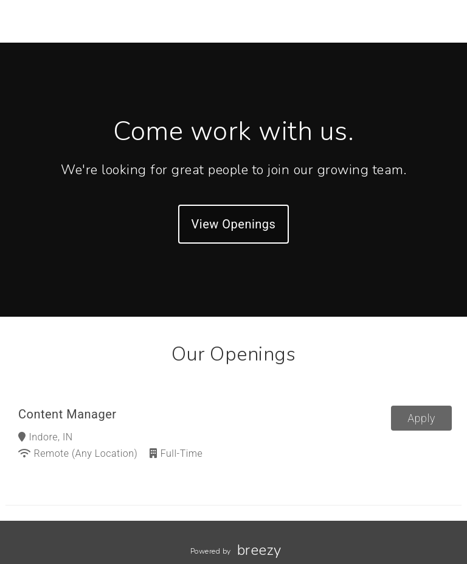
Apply (421, 418)
